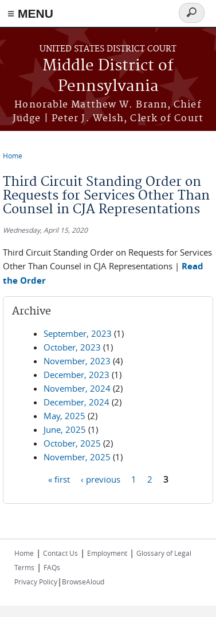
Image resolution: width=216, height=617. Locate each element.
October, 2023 (72, 347)
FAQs (52, 567)
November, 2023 (77, 361)
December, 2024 (76, 402)
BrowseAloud (83, 581)
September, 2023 (78, 333)
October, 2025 (72, 443)
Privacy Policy (35, 581)
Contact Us (60, 553)
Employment (107, 553)
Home (12, 155)
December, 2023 (76, 374)
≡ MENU (30, 13)
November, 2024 (77, 388)
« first (59, 479)
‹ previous (100, 479)
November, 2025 (77, 457)
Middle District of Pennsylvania (108, 76)
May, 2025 (64, 415)
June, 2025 (65, 429)
